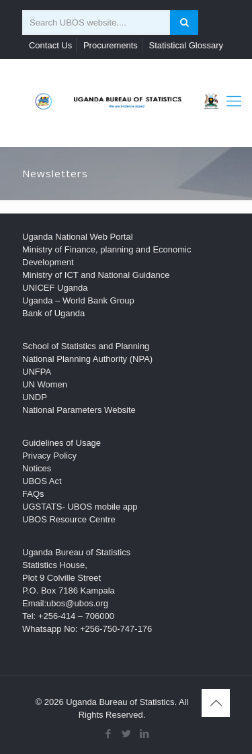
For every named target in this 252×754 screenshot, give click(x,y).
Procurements (110, 45)
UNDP (34, 397)
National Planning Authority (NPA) (87, 359)
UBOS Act (42, 481)
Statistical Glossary (186, 45)
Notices (36, 468)
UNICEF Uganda (55, 288)
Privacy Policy (49, 456)
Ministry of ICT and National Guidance (95, 275)
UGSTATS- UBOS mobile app (79, 507)
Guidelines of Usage (61, 443)
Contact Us (50, 45)
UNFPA (36, 372)
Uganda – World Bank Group (78, 300)
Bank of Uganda (53, 313)
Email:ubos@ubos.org (65, 603)
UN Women (44, 384)
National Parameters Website (79, 410)
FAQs (33, 494)
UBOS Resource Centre (69, 519)
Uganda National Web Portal (77, 237)
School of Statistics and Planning (85, 346)
